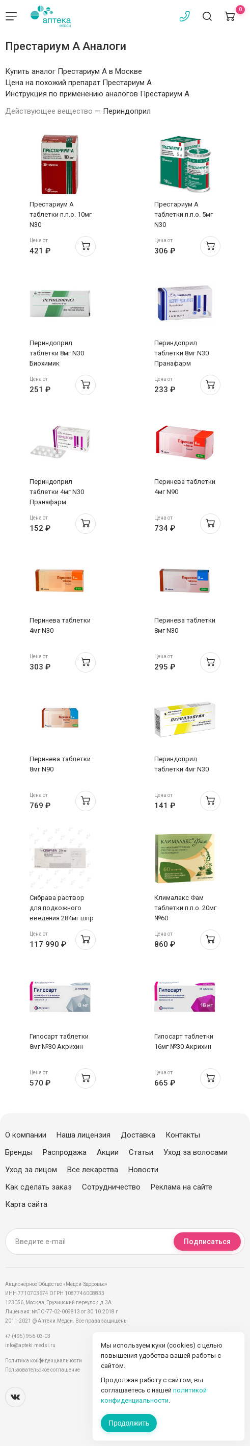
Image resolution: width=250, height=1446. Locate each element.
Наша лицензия (83, 1135)
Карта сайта (26, 1204)
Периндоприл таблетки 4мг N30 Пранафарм (57, 492)
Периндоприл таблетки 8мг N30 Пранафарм (181, 353)
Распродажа (65, 1152)
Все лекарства (92, 1169)
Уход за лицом (31, 1169)
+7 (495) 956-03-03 (27, 1336)
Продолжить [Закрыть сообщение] (128, 1423)
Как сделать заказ (38, 1187)
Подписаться (207, 1241)
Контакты (182, 1135)
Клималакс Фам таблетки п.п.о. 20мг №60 (185, 908)
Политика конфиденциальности (43, 1360)
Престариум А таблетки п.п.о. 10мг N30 (61, 214)
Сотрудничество (111, 1187)
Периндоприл (127, 111)
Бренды (19, 1152)
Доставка (138, 1135)
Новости (143, 1169)
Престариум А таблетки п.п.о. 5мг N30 (183, 214)
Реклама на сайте (181, 1187)
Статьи (141, 1152)
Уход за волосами (195, 1152)
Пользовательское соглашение (42, 1370)
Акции (108, 1152)
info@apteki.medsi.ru (30, 1345)
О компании (25, 1135)
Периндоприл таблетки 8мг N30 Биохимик (57, 353)
